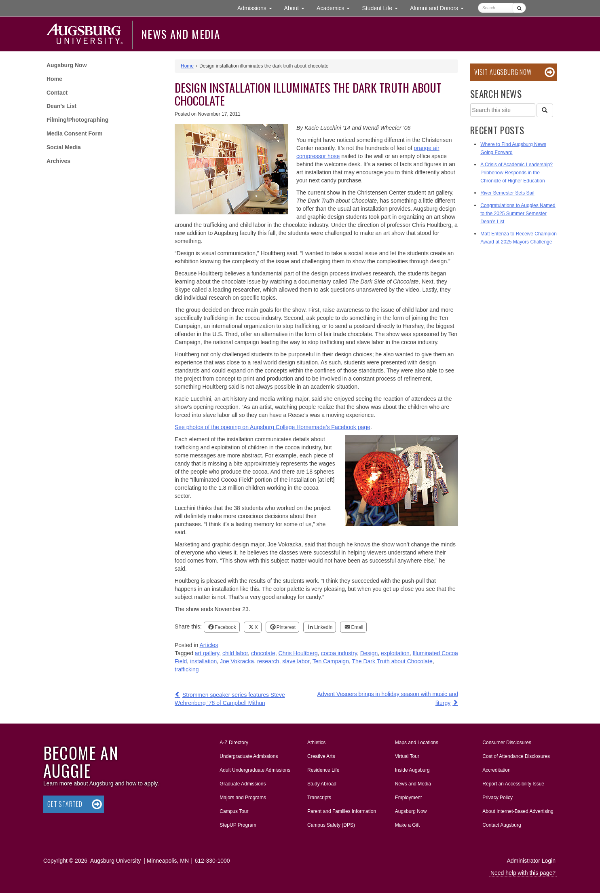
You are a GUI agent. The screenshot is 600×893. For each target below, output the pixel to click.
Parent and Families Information (341, 811)
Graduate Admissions (243, 784)
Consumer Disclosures (506, 742)
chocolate (263, 653)
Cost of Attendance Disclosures (516, 756)
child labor (235, 653)
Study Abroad (321, 784)
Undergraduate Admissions (249, 756)
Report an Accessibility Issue (513, 784)
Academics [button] (336, 7)
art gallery (207, 653)
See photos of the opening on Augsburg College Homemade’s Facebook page (272, 427)
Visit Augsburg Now (502, 72)
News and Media (180, 34)
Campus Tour (234, 811)
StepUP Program (238, 825)
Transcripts (319, 797)
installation (203, 661)
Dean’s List (61, 106)
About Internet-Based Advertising (517, 811)
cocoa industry (339, 653)
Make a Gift (407, 825)
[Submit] (519, 8)
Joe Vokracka (237, 661)
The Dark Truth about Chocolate (392, 661)
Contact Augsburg (501, 825)
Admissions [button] (257, 7)
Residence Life (323, 770)
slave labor (295, 661)
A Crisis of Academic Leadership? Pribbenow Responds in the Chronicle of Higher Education (516, 173)
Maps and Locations (416, 742)
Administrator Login (531, 860)
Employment (408, 797)
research (268, 661)
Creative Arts (321, 756)
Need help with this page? (523, 873)
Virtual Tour (407, 756)
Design (369, 653)
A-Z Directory (234, 742)
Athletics (316, 742)
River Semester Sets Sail (507, 193)
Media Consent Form (74, 133)
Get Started (64, 804)
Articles (209, 645)
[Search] (545, 110)
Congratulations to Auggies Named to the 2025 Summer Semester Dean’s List (517, 213)
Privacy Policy (497, 797)
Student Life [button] (383, 7)
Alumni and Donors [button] (440, 7)
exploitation (395, 653)
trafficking (187, 669)
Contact (57, 92)
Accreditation (496, 770)
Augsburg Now (66, 65)
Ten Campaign (331, 661)
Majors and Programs (242, 795)
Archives (58, 161)
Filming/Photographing (77, 119)
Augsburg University (115, 860)
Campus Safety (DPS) (331, 825)
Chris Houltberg (298, 653)
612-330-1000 (212, 860)
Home (54, 79)
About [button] (297, 10)
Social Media (63, 147)
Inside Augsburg (412, 770)
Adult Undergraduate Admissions (255, 770)
